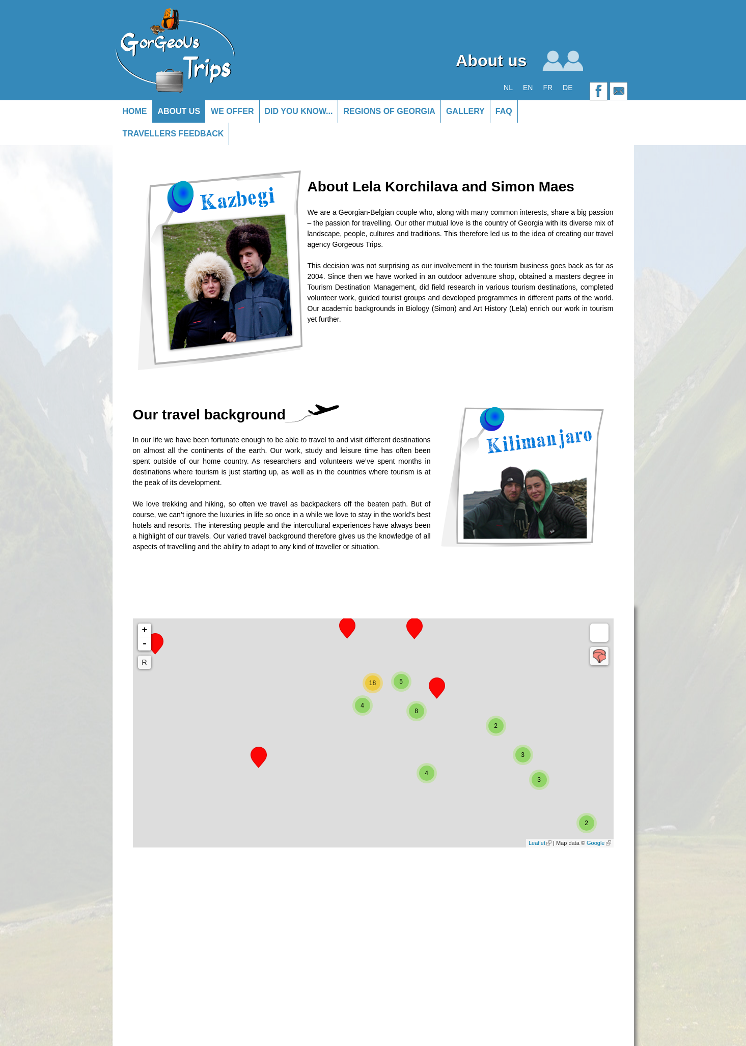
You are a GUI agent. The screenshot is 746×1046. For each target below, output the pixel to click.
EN (528, 87)
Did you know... (299, 111)
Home (135, 111)
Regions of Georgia (389, 111)
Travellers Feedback (173, 133)
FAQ (503, 111)
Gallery (465, 111)
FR (547, 87)
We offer (232, 111)
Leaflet (540, 843)
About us (179, 111)
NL (508, 87)
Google (599, 843)
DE (567, 87)
